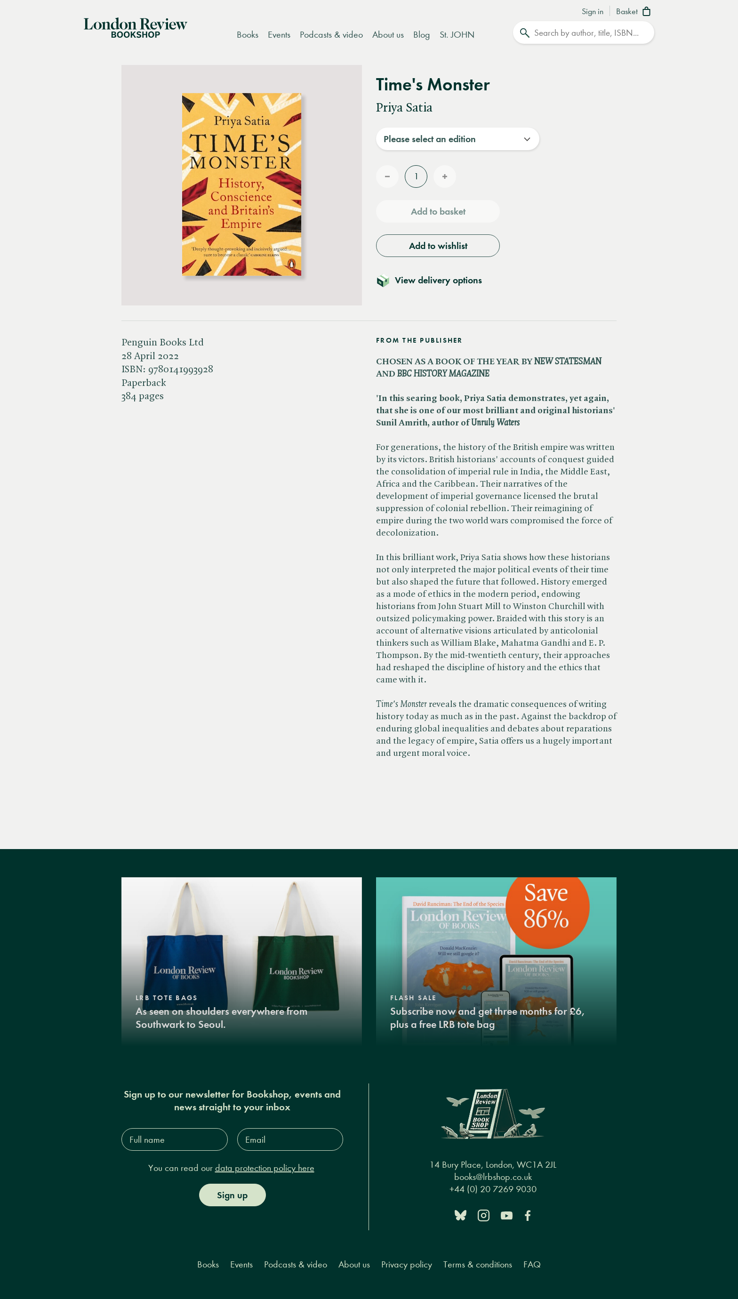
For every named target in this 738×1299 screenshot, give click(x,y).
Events (279, 34)
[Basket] (635, 12)
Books (247, 34)
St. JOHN (457, 34)
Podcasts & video (331, 34)
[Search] (583, 32)
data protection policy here (264, 1168)
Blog (421, 34)
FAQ (532, 1264)
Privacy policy (406, 1264)
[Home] (135, 27)
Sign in (592, 12)
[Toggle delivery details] (434, 280)
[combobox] (457, 139)
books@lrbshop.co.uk (493, 1176)
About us (388, 34)
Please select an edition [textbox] (430, 138)
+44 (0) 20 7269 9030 (493, 1189)
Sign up (232, 1195)
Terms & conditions (477, 1264)
